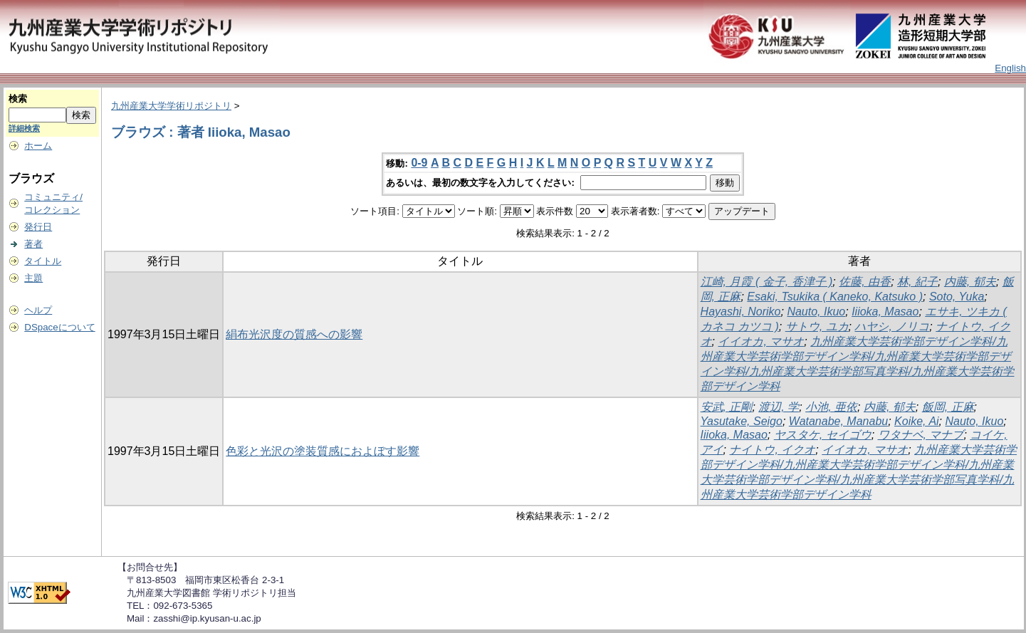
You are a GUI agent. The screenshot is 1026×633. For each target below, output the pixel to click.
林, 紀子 (917, 282)
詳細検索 (24, 128)
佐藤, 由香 (865, 282)
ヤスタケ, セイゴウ (822, 435)
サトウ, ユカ (817, 326)
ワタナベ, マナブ (921, 435)
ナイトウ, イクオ (772, 450)
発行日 (38, 226)
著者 (33, 244)
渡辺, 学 (778, 407)
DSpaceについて (59, 327)
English (1010, 68)
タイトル (42, 261)
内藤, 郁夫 (970, 282)
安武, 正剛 (727, 407)
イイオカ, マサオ (761, 341)
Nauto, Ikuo (816, 311)
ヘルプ (38, 310)
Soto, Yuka (956, 297)
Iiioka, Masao (885, 311)
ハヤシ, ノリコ (891, 326)
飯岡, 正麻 (948, 407)
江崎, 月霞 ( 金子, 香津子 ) (767, 282)
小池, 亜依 (831, 407)
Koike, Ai (916, 421)
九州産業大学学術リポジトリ (171, 105)
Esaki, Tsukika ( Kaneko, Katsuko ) (835, 297)
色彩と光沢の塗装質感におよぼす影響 (322, 451)
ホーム (38, 145)
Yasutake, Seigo (741, 421)
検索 (18, 98)
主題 (33, 278)
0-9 (419, 163)
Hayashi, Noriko (741, 311)
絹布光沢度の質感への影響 (294, 334)
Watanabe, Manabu (838, 421)
